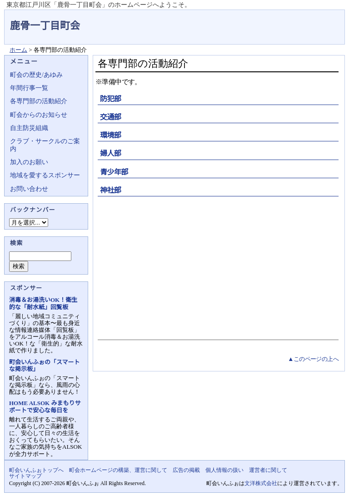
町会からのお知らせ (38, 114)
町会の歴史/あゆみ (36, 74)
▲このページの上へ (313, 359)
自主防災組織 (29, 128)
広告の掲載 (186, 470)
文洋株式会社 (260, 483)
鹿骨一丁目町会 (45, 25)
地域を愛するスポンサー (45, 175)
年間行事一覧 (29, 88)
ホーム (18, 49)
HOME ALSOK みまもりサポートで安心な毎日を (44, 406)
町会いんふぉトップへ (36, 470)
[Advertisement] (217, 267)
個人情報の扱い (224, 470)
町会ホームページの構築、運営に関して (118, 470)
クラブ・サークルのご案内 (45, 145)
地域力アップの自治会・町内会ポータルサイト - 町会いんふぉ (311, 20)
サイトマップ (25, 476)
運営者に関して (268, 470)
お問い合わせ (29, 188)
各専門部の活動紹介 (38, 101)
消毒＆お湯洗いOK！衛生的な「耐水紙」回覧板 (43, 303)
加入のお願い (29, 162)
